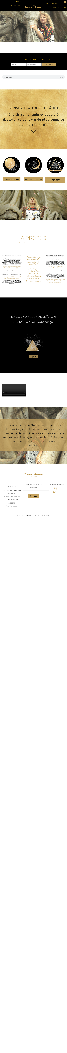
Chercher (33, 496)
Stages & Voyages (51, 3)
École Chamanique (12, 179)
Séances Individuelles (33, 179)
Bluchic (47, 515)
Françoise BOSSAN (30, 515)
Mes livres (9, 9)
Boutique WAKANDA (52, 7)
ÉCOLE (18, 1)
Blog (64, 7)
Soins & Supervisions (12, 5)
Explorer (33, 357)
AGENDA (19, 9)
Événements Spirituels (55, 179)
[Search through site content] (36, 492)
